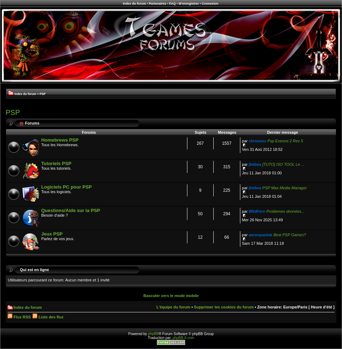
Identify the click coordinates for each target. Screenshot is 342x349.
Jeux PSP (52, 234)
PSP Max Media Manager (284, 188)
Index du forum (134, 3)
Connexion (210, 3)
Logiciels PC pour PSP (66, 187)
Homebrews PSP (60, 140)
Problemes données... (286, 211)
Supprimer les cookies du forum (223, 307)
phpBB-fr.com (183, 338)
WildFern (257, 211)
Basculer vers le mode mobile (170, 296)
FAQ (172, 3)
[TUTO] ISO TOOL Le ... (283, 164)
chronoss (258, 141)
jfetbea (255, 164)
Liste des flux (47, 317)
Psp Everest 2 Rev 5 (285, 141)
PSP (42, 94)
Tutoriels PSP (56, 163)
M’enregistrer (188, 3)
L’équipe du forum (173, 307)
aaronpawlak (261, 235)
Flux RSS (19, 317)
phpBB (153, 334)
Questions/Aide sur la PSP (70, 210)
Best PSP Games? (289, 235)
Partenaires (157, 3)
